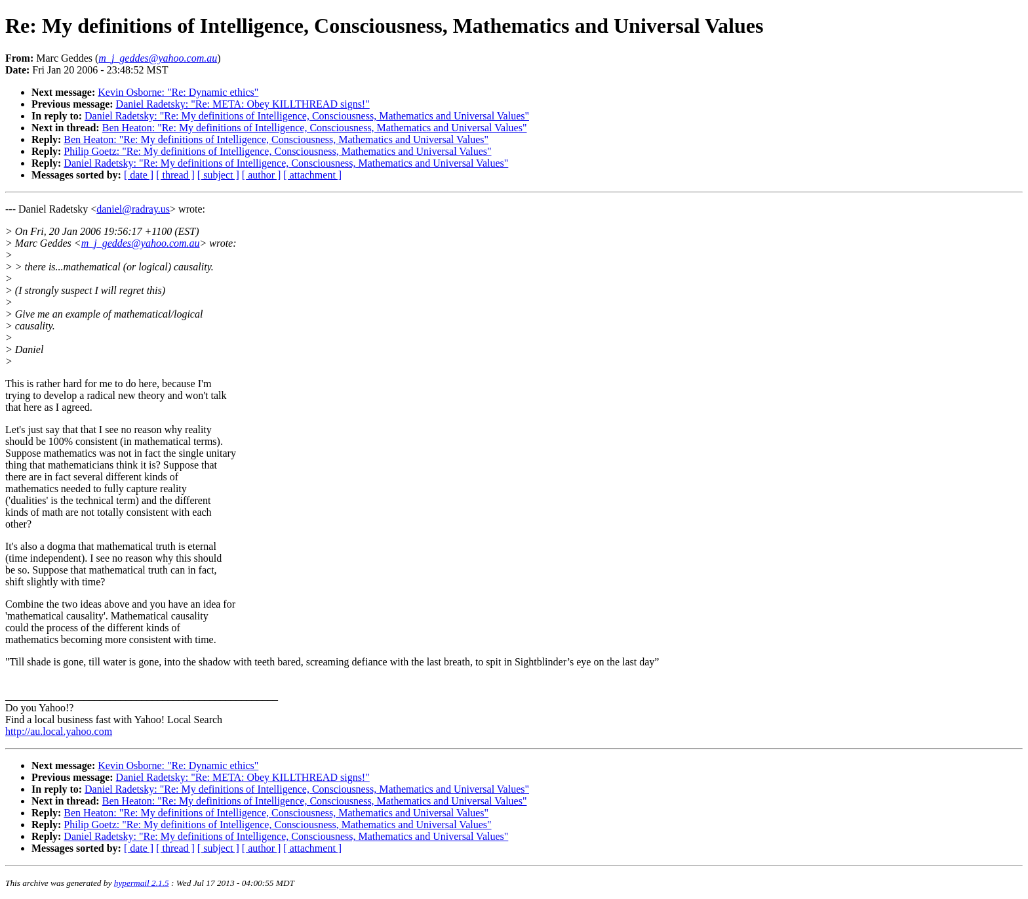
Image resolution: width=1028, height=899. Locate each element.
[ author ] (261, 174)
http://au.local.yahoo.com (58, 731)
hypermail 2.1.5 (141, 883)
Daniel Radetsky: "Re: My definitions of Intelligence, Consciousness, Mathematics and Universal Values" (307, 115)
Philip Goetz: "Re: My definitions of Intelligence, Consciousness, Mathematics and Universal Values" (277, 151)
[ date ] (138, 174)
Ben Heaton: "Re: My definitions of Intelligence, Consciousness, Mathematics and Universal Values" (314, 127)
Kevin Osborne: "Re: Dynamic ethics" (178, 92)
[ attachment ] (312, 174)
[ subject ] (218, 174)
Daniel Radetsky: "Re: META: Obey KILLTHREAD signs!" (243, 104)
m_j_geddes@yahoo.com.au (140, 243)
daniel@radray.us (133, 209)
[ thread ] (175, 174)
